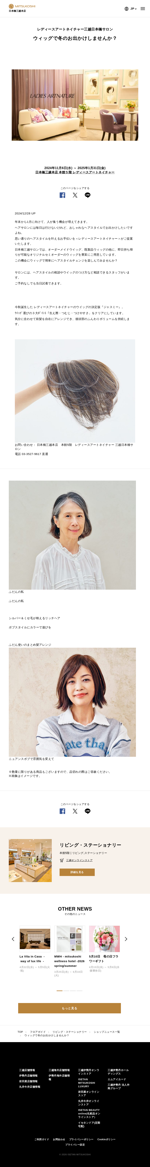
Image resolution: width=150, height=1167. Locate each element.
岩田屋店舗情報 (28, 1081)
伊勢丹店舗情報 (28, 1075)
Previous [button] (14, 939)
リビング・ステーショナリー (70, 1031)
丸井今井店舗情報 (29, 1086)
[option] (75, 105)
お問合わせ (59, 1139)
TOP (20, 1031)
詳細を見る (77, 872)
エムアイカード (117, 1079)
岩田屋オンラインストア (88, 1093)
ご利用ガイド (41, 1139)
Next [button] (126, 939)
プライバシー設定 (75, 1144)
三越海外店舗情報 (59, 1070)
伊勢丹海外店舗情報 (59, 1077)
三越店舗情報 (27, 1070)
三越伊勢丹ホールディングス (118, 1072)
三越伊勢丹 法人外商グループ (118, 1086)
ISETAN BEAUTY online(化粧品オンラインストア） (89, 1114)
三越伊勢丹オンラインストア (88, 1072)
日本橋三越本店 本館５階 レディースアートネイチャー (75, 172)
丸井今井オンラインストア (88, 1103)
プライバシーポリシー (81, 1139)
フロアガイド (38, 1031)
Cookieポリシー (106, 1139)
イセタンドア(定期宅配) (89, 1124)
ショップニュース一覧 (107, 1031)
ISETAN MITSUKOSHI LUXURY (86, 1083)
